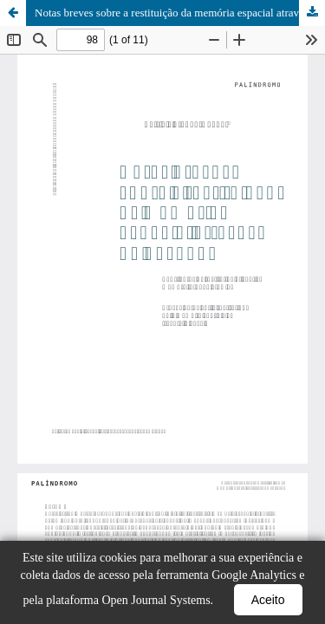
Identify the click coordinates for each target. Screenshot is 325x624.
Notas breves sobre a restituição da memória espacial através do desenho (180, 12)
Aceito (268, 600)
